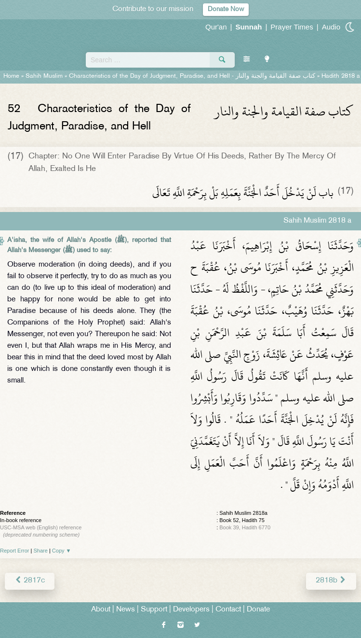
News (125, 609)
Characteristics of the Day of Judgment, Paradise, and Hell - (192, 76)
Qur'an (216, 27)
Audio (331, 27)
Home (11, 76)
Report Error (14, 550)
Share (41, 550)
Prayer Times (291, 27)
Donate (258, 609)
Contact (228, 609)
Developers (191, 609)
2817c (29, 580)
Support (154, 609)
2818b (331, 580)
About (100, 609)
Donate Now (226, 9)
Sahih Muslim (44, 76)
